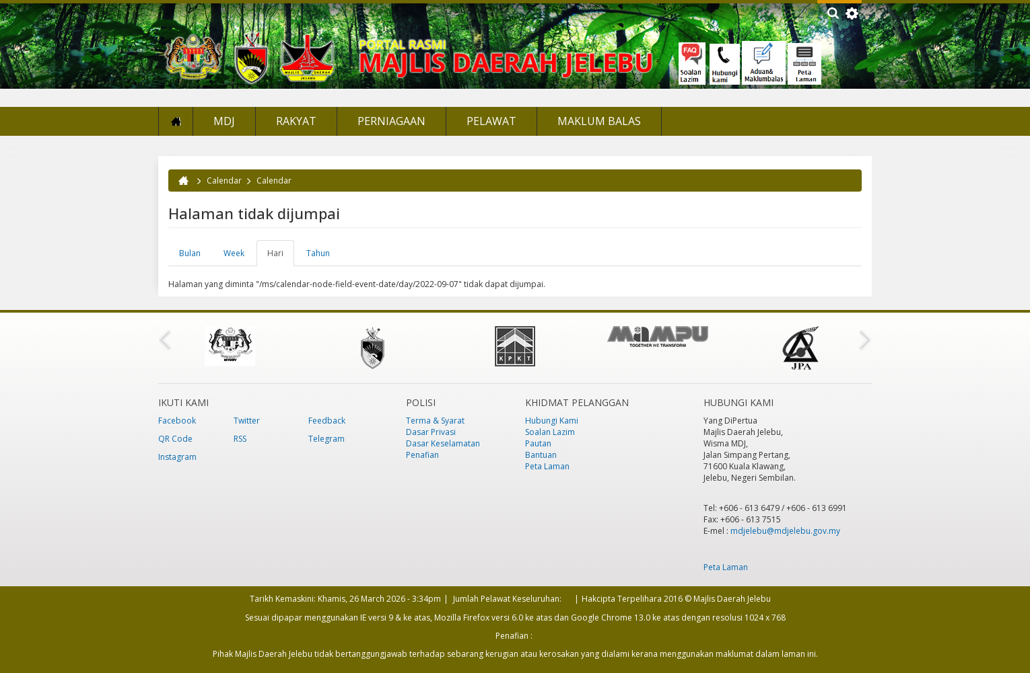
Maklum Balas (599, 121)
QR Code (175, 438)
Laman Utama (175, 121)
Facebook (177, 420)
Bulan (190, 253)
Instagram (177, 457)
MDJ (224, 121)
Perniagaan (391, 121)
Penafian (422, 455)
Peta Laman (547, 466)
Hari (280, 256)
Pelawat (491, 121)
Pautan (538, 443)
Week (234, 253)
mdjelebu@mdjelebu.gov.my (785, 531)
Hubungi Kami (551, 420)
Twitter (247, 420)
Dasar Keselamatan (443, 443)
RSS (240, 438)
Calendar (224, 180)
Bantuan (541, 455)
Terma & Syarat (435, 420)
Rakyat (296, 121)
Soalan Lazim (550, 432)
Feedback (326, 420)
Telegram (326, 438)
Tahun (318, 253)
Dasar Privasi (431, 432)
